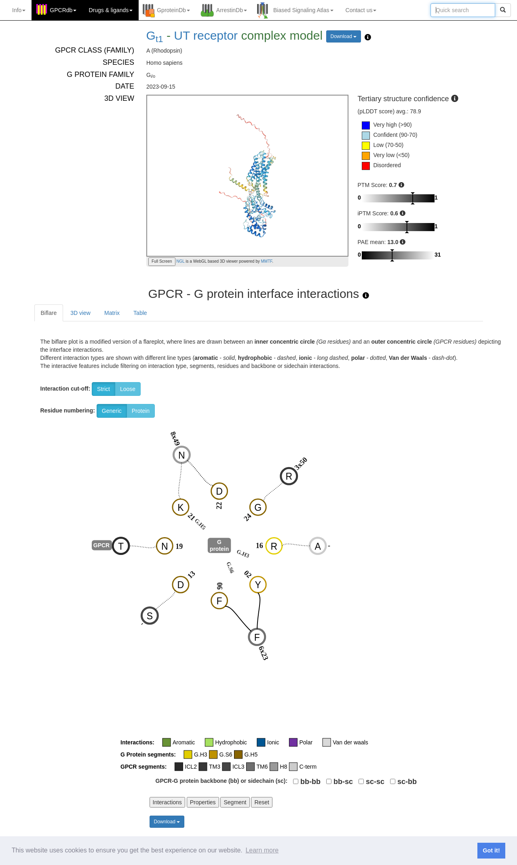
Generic (112, 411)
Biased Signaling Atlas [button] (303, 10)
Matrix (112, 313)
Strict (103, 389)
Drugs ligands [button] (111, 10)
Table (140, 313)
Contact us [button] (361, 10)
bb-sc (343, 782)
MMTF (266, 261)
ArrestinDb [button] (231, 10)
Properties (203, 802)
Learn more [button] (262, 850)
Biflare (49, 313)
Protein (141, 411)
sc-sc (375, 782)
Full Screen (162, 261)
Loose (127, 389)
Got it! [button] (491, 850)
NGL (180, 261)
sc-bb (407, 782)
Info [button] (18, 10)
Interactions (167, 802)
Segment (235, 802)
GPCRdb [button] (63, 10)
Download (344, 36)
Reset (261, 802)
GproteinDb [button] (173, 10)
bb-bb (310, 782)
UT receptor (206, 35)
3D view (80, 313)
